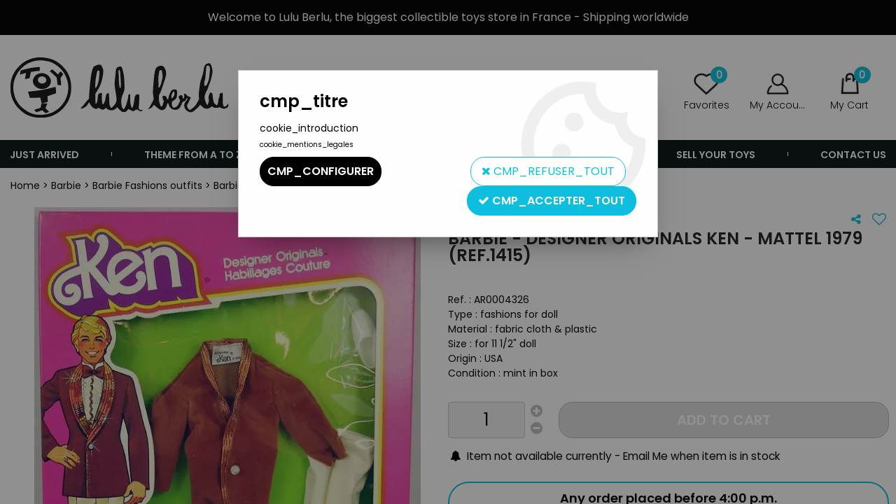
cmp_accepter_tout (551, 200)
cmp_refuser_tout (548, 171)
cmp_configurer (320, 171)
